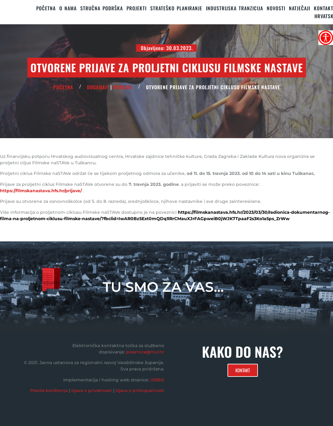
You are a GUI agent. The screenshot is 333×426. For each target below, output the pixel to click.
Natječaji (299, 8)
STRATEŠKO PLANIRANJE (176, 8)
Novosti (276, 8)
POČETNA (63, 87)
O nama (68, 8)
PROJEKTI (137, 8)
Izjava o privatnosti (91, 390)
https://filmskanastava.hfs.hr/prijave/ (41, 190)
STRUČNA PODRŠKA (101, 8)
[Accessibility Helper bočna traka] (325, 37)
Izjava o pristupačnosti (140, 390)
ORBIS (157, 380)
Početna (46, 8)
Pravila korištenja (49, 390)
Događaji (98, 87)
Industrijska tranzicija (234, 8)
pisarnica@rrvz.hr (145, 352)
